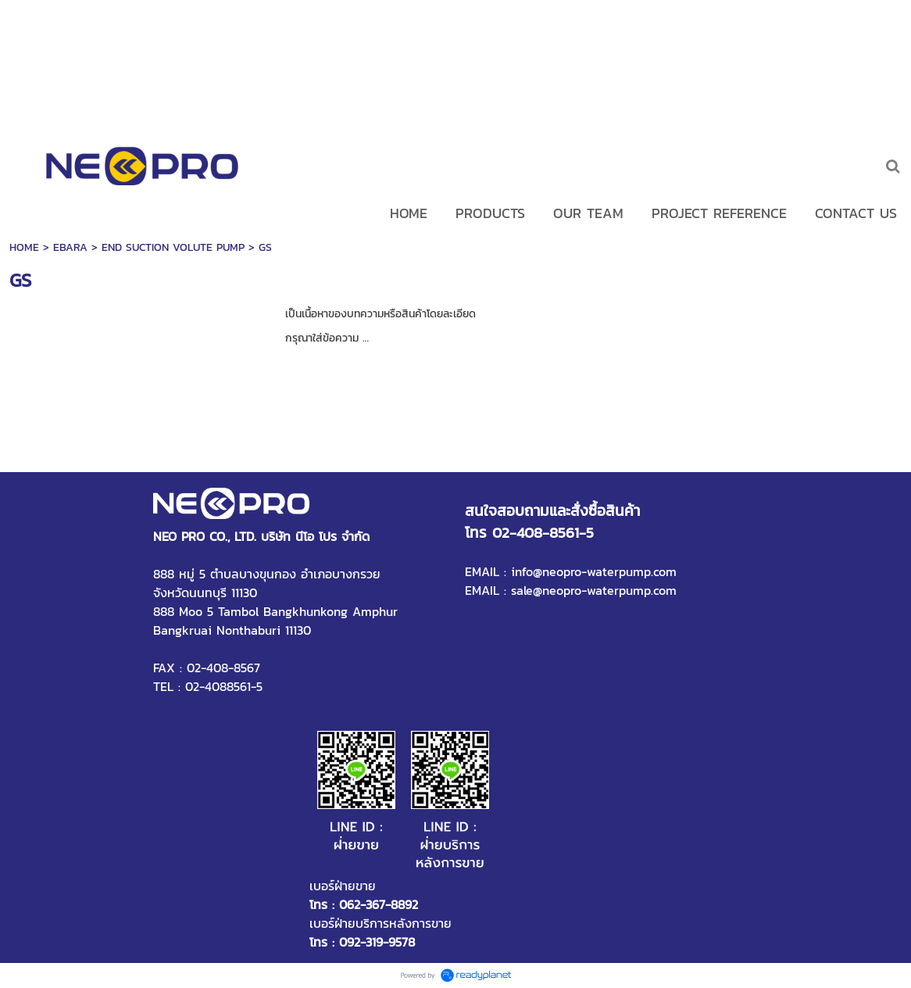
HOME (24, 247)
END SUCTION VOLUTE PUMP (173, 247)
